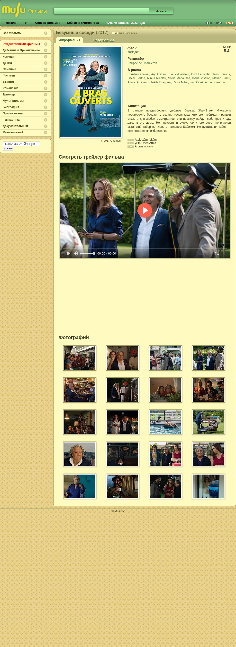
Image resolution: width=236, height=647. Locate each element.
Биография (11, 107)
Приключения (13, 113)
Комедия (9, 56)
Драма (7, 63)
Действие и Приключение (21, 50)
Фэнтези (9, 75)
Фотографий (103, 40)
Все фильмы (12, 33)
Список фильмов (47, 23)
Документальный (15, 126)
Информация (69, 40)
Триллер (9, 94)
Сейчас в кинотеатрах (83, 23)
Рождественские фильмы (21, 44)
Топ (25, 23)
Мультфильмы (13, 100)
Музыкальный (13, 132)
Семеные (9, 69)
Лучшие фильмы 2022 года (125, 23)
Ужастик (9, 82)
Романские (10, 88)
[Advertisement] (155, 94)
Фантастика (11, 119)
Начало (11, 23)
